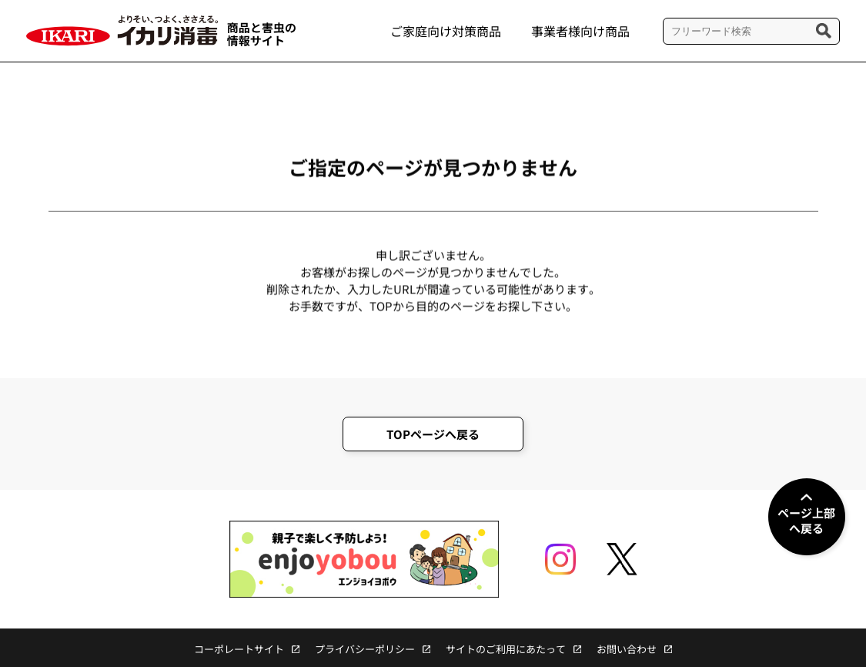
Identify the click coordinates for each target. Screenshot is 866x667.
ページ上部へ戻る (806, 520)
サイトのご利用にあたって (506, 649)
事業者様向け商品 (580, 31)
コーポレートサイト (239, 649)
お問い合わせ (627, 649)
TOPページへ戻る (433, 434)
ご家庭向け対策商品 (445, 31)
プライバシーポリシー (365, 649)
